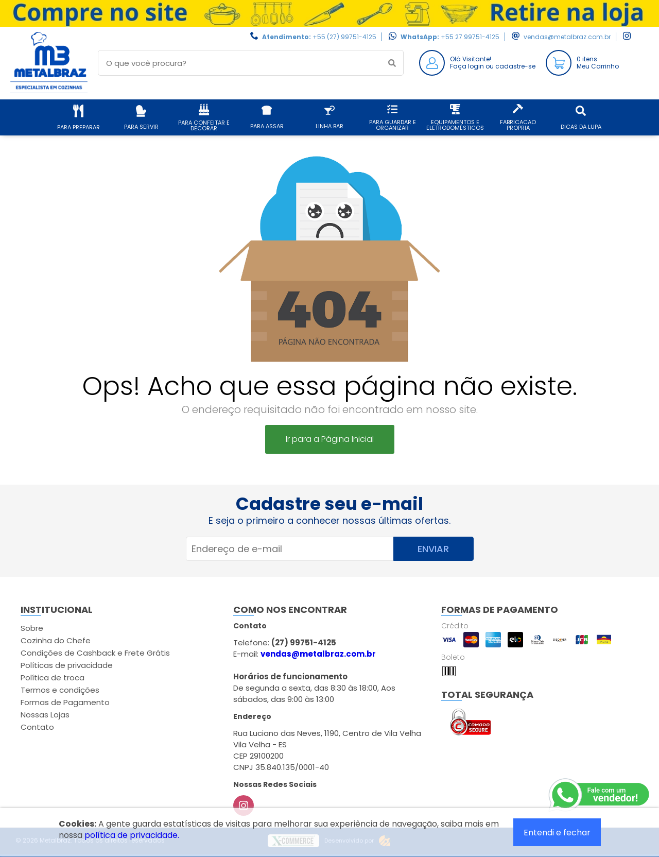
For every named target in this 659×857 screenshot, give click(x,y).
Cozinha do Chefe (56, 640)
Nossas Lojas (45, 714)
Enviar (433, 548)
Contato (37, 727)
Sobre (32, 628)
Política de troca (52, 677)
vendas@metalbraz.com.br (567, 36)
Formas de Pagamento (65, 702)
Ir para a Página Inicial (330, 439)
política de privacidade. (131, 835)
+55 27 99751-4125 (470, 36)
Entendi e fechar (557, 832)
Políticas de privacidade (67, 665)
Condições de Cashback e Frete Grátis (95, 652)
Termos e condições (60, 689)
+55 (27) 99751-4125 (344, 36)
